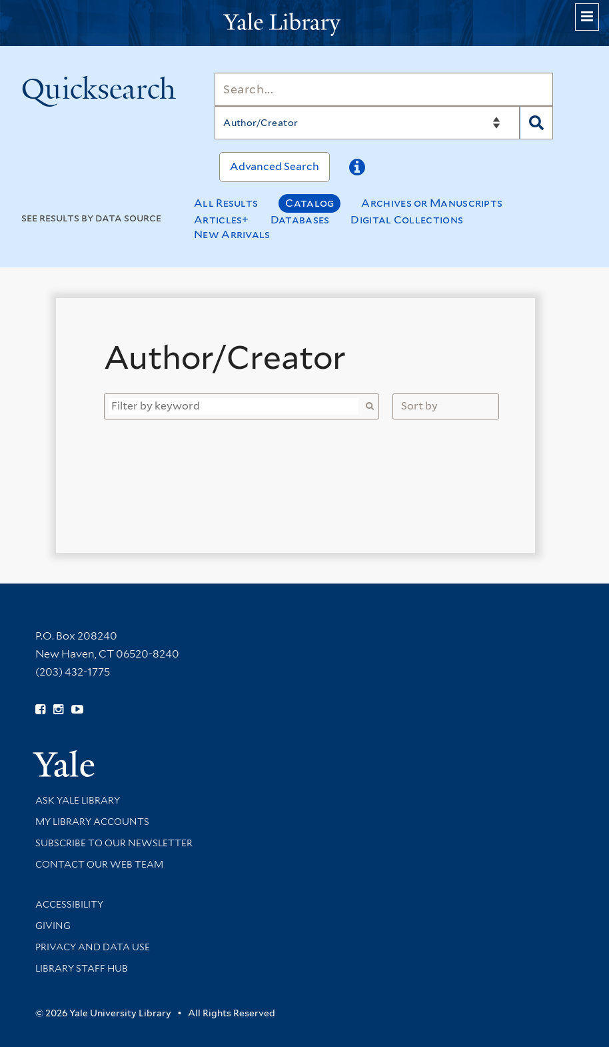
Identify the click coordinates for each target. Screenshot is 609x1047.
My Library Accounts (92, 821)
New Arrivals (232, 234)
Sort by (419, 405)
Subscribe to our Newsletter (114, 843)
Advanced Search (274, 166)
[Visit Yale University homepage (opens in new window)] (63, 759)
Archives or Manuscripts (431, 203)
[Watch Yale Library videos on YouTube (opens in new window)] (77, 710)
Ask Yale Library (77, 800)
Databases (300, 219)
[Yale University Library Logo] (304, 23)
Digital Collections (406, 219)
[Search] (384, 89)
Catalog (309, 203)
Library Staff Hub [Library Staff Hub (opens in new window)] (81, 968)
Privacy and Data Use (92, 947)
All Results (226, 203)
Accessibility (69, 904)
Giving (53, 925)
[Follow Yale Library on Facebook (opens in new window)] (40, 710)
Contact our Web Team (99, 864)
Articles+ (221, 219)
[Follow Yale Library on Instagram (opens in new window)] (58, 710)
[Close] (498, 333)
